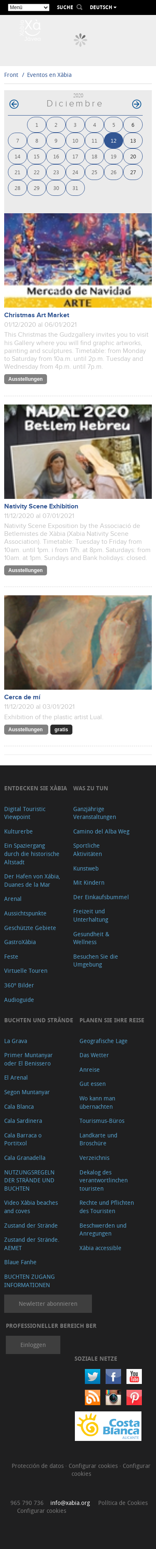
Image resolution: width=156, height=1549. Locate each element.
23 (56, 171)
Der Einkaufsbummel (101, 897)
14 (17, 156)
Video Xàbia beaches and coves (31, 1207)
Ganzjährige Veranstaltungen (94, 813)
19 (113, 156)
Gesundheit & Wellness (91, 938)
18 (94, 156)
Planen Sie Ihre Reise (111, 1020)
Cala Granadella (24, 1158)
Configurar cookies (94, 1466)
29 (37, 187)
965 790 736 (27, 1503)
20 (133, 156)
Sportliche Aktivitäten (87, 849)
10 (75, 140)
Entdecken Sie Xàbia (35, 788)
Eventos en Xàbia (49, 75)
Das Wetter (94, 1055)
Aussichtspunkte (25, 913)
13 (133, 140)
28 (17, 187)
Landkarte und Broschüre (98, 1139)
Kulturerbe (18, 831)
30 (56, 187)
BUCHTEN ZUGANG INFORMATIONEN (29, 1281)
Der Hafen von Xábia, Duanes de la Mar (32, 880)
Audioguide (19, 1000)
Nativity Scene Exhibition (41, 507)
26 (113, 171)
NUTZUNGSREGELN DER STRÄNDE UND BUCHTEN (29, 1180)
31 (75, 187)
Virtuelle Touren (25, 970)
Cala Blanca (19, 1106)
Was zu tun (90, 788)
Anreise (89, 1069)
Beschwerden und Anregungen (102, 1229)
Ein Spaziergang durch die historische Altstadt (31, 853)
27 (133, 171)
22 (37, 171)
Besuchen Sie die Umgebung (95, 960)
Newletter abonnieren (48, 1303)
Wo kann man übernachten (97, 1102)
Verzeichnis (94, 1158)
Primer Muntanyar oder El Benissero (28, 1059)
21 (17, 171)
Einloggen (33, 1345)
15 (37, 156)
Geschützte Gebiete (30, 928)
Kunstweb (86, 868)
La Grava (15, 1041)
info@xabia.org (70, 1503)
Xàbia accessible (100, 1248)
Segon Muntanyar (27, 1092)
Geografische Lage (103, 1041)
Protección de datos (38, 1466)
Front (11, 75)
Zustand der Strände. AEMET (31, 1244)
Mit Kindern (88, 882)
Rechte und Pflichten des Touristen (106, 1207)
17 (75, 156)
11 (94, 140)
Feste (11, 956)
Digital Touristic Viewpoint (24, 813)
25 (94, 171)
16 (56, 156)
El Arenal (16, 1077)
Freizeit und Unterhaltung (90, 915)
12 (113, 140)
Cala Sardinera (23, 1121)
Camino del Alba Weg (101, 831)
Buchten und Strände (38, 1020)
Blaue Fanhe (20, 1262)
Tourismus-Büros (101, 1121)
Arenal (13, 899)
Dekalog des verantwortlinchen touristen (103, 1180)
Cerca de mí (22, 697)
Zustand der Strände (31, 1225)
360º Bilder (19, 985)
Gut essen (92, 1084)
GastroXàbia (20, 942)
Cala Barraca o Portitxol (23, 1139)
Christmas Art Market (36, 315)
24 (75, 171)
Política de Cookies (123, 1503)
